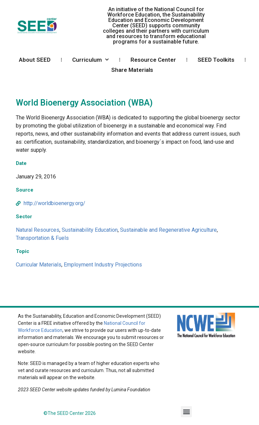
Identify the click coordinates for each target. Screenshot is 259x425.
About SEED (35, 59)
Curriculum (90, 60)
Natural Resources (37, 230)
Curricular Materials (38, 264)
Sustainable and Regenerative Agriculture (168, 230)
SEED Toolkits (216, 59)
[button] (186, 411)
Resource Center (153, 59)
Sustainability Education (90, 230)
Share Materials (132, 69)
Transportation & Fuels (42, 238)
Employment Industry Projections (103, 264)
